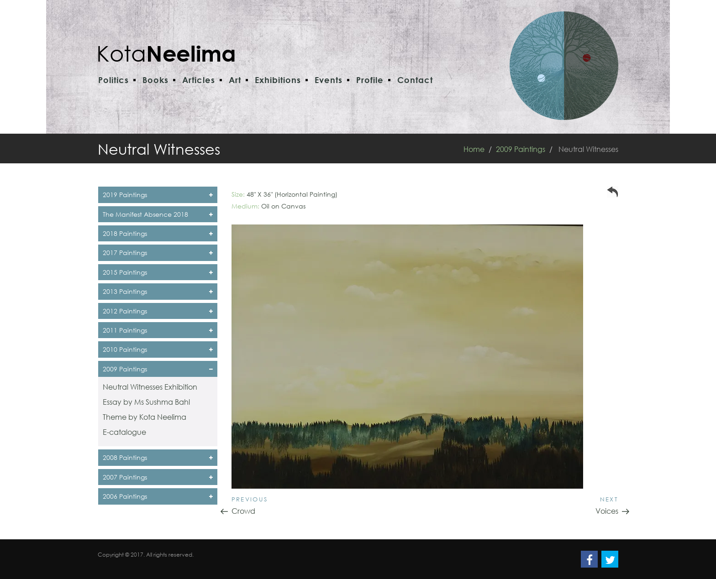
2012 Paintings (158, 311)
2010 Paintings (158, 349)
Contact (415, 80)
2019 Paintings (158, 194)
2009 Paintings (520, 149)
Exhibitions (278, 80)
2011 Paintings (158, 330)
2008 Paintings (158, 457)
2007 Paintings (158, 477)
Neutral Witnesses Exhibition (150, 386)
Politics (113, 80)
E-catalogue (124, 432)
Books (155, 80)
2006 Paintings (158, 496)
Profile (370, 80)
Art (235, 80)
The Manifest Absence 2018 (158, 214)
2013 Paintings (158, 291)
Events (328, 80)
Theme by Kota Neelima (144, 417)
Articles (198, 80)
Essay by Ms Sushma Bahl (146, 402)
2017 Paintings (158, 252)
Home (473, 149)
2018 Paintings (158, 233)
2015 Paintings (158, 272)
